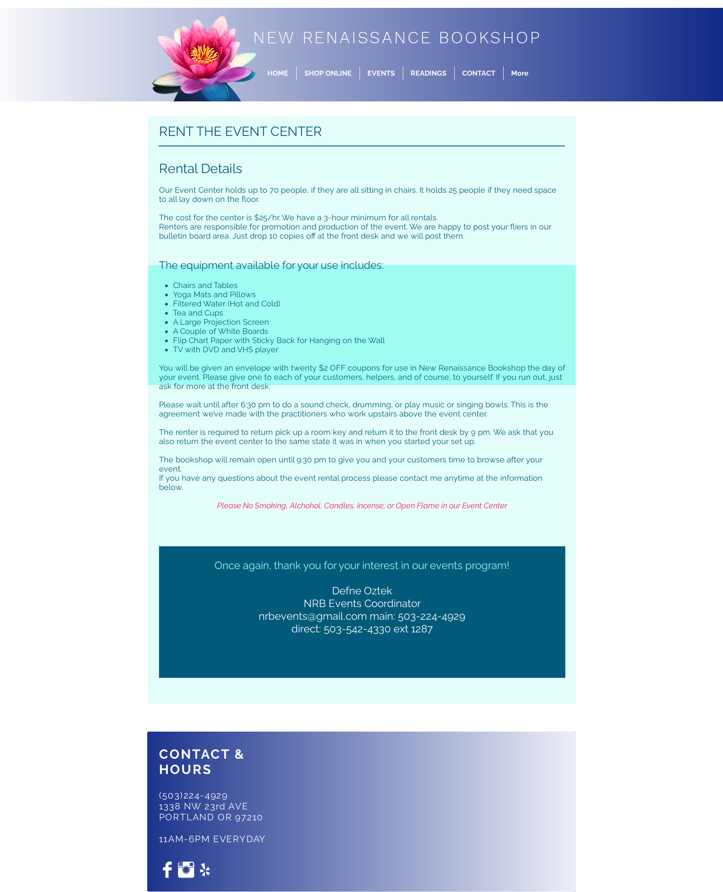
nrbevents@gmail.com (313, 616)
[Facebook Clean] (167, 869)
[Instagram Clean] (186, 869)
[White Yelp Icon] (205, 869)
